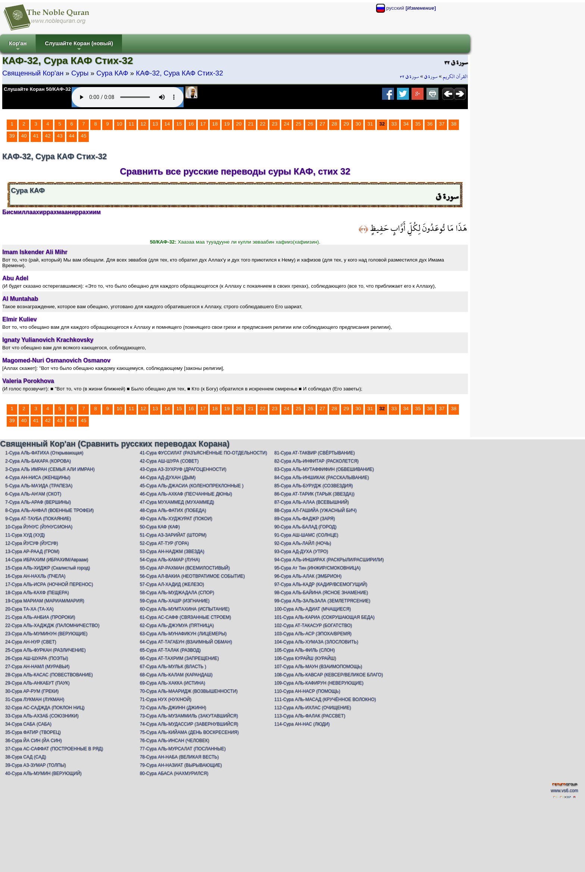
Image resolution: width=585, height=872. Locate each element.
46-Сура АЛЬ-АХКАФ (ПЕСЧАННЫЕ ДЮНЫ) (186, 494)
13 (155, 124)
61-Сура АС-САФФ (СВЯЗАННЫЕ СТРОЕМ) (185, 617)
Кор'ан (17, 46)
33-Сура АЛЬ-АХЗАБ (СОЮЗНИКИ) (42, 715)
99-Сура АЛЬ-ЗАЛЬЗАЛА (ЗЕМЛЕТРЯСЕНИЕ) (322, 600)
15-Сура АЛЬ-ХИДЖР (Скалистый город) (47, 567)
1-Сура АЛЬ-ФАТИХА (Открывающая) (44, 452)
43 (60, 136)
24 (287, 124)
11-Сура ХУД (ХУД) (25, 535)
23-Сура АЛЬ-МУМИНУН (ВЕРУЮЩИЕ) (46, 633)
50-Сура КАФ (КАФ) (160, 526)
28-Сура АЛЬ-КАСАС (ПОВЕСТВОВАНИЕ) (49, 674)
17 (203, 124)
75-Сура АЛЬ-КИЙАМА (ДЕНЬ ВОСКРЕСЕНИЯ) (189, 732)
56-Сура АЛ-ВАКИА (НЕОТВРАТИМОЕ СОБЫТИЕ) (192, 576)
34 (406, 124)
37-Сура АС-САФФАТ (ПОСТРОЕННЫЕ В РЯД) (54, 748)
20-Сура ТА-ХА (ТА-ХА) (29, 609)
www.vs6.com (564, 790)
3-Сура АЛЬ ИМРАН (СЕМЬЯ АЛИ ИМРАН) (50, 469)
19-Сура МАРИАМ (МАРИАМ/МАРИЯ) (44, 600)
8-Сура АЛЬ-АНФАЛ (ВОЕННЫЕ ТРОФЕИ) (49, 510)
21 (251, 124)
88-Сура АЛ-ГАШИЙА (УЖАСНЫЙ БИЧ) (315, 510)
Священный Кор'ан (32, 73)
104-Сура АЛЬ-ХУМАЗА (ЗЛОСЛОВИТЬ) (316, 641)
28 (334, 124)
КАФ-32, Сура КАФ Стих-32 (179, 73)
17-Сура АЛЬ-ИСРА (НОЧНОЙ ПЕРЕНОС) (49, 584)
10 (119, 124)
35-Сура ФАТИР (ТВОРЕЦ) (33, 732)
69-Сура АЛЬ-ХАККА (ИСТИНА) (172, 683)
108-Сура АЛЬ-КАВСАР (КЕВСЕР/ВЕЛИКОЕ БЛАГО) (328, 674)
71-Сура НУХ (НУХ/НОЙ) (165, 699)
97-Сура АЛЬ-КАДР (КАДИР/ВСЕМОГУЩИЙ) (320, 584)
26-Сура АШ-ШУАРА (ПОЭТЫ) (36, 658)
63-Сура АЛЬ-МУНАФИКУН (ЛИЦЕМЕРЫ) (183, 633)
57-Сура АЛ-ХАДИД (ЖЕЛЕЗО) (172, 584)
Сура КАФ (112, 73)
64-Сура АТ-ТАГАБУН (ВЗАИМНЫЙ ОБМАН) (186, 641)
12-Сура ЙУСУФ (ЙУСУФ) (31, 543)
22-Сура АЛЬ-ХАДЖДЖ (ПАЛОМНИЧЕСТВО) (52, 625)
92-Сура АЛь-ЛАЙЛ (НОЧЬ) (302, 543)
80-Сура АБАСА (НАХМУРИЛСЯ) (174, 773)
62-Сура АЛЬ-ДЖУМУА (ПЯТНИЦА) (177, 625)
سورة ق (431, 77)
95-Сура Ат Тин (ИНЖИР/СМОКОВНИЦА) (317, 567)
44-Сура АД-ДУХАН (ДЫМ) (168, 477)
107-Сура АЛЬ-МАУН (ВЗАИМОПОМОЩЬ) (318, 666)
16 (191, 124)
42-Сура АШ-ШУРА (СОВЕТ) (169, 461)
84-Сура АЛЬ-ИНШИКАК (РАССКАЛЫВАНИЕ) (321, 477)
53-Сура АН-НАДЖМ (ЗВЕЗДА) (172, 551)
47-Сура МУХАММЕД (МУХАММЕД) (177, 502)
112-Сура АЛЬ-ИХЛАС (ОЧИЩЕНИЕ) (312, 707)
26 (310, 124)
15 (179, 124)
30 (358, 124)
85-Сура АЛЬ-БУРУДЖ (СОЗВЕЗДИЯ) (313, 485)
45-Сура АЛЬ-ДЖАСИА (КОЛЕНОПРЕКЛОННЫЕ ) (192, 485)
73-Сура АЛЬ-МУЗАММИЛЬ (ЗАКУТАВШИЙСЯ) (189, 715)
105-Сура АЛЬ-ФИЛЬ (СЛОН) (304, 650)
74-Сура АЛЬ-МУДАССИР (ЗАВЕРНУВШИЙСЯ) (189, 724)
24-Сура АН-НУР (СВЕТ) (30, 641)
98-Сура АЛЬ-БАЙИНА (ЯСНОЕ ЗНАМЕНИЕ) (321, 592)
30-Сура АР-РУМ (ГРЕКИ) (32, 691)
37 (442, 124)
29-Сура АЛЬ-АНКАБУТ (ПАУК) (37, 683)
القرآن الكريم (455, 77)
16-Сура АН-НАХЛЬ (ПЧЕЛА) (35, 576)
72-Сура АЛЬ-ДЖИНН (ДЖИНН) (173, 707)
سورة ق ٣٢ (409, 77)
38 (454, 124)
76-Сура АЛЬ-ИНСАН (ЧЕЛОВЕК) (174, 740)
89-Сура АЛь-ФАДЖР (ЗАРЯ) (304, 518)
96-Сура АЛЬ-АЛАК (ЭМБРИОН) (307, 576)
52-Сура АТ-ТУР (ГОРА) (164, 543)
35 (418, 124)
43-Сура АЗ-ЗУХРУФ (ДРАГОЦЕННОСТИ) (183, 469)
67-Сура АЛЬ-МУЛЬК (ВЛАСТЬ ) (173, 666)
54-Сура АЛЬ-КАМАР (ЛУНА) (170, 559)
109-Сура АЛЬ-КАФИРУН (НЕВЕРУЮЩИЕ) (318, 683)
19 (227, 124)
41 (36, 136)
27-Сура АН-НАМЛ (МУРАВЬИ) (37, 666)
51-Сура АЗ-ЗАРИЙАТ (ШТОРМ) (173, 535)
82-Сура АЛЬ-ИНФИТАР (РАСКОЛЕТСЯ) (316, 461)
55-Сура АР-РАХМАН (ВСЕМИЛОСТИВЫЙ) (185, 567)
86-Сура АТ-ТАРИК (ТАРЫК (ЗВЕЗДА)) (314, 494)
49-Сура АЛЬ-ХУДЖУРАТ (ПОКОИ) (176, 518)
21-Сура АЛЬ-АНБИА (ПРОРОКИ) (40, 617)
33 (394, 124)
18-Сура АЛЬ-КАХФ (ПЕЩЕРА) (37, 592)
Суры (79, 73)
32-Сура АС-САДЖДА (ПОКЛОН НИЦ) (45, 707)
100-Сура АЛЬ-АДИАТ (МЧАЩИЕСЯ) (312, 609)
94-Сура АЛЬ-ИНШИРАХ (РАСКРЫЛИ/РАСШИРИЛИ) (329, 559)
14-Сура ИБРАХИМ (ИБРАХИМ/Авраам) (46, 559)
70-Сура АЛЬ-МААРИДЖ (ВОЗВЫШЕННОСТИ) (189, 691)
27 (322, 124)
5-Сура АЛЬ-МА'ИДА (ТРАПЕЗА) (38, 485)
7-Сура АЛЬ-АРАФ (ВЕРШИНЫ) (38, 502)
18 (215, 124)
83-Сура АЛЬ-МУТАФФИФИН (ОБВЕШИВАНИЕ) (324, 469)
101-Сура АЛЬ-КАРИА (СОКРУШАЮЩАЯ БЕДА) (324, 617)
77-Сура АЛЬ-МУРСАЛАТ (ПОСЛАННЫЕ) (183, 748)
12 (143, 124)
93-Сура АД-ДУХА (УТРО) (301, 551)
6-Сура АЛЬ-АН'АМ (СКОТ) (33, 494)
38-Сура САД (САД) (25, 757)
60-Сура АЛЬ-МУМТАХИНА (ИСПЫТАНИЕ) (185, 609)
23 (275, 124)
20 (239, 124)
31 (370, 124)
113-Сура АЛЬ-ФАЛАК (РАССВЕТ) (309, 715)
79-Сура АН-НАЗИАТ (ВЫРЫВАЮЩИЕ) (181, 765)
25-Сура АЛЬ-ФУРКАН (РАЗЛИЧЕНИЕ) (45, 650)
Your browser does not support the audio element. (128, 97)
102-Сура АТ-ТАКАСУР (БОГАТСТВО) (313, 625)
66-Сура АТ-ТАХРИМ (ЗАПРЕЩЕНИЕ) (179, 658)
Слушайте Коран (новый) (79, 46)
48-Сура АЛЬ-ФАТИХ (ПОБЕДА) (173, 510)
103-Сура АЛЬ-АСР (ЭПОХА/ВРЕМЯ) (312, 633)
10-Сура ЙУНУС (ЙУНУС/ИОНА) (38, 526)
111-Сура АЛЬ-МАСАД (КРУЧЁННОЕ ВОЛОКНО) (325, 699)
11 (131, 124)
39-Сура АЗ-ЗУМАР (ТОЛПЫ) (35, 765)
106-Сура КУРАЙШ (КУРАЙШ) (305, 658)
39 (12, 136)
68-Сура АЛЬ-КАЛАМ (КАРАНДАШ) (176, 674)
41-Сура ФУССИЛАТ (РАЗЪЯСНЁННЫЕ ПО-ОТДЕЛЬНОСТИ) (203, 452)
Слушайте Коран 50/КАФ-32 (37, 89)
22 (263, 124)
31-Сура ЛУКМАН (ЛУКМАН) (34, 699)
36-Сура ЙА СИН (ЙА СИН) (33, 740)
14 (167, 124)
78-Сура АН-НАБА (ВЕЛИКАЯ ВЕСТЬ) (179, 757)
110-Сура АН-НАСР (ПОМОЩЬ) (307, 691)
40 (24, 136)
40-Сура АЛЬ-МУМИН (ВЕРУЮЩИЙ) (43, 773)
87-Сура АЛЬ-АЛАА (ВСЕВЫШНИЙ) (311, 502)
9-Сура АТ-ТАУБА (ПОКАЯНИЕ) (38, 518)
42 (48, 136)
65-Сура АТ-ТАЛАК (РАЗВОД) (170, 650)
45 (84, 136)
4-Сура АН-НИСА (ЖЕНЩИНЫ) (38, 477)
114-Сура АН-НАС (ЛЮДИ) (302, 724)
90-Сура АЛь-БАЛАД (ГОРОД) (305, 526)
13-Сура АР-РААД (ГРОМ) (32, 551)
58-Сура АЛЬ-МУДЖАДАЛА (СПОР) (177, 592)
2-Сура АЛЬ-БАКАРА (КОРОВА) (38, 461)
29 (346, 124)
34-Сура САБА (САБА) (28, 724)
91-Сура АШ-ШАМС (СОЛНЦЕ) (306, 535)
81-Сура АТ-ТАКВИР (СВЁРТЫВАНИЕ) (314, 452)
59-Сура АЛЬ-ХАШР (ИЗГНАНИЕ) (175, 600)
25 (298, 124)
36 (430, 124)
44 (72, 136)
